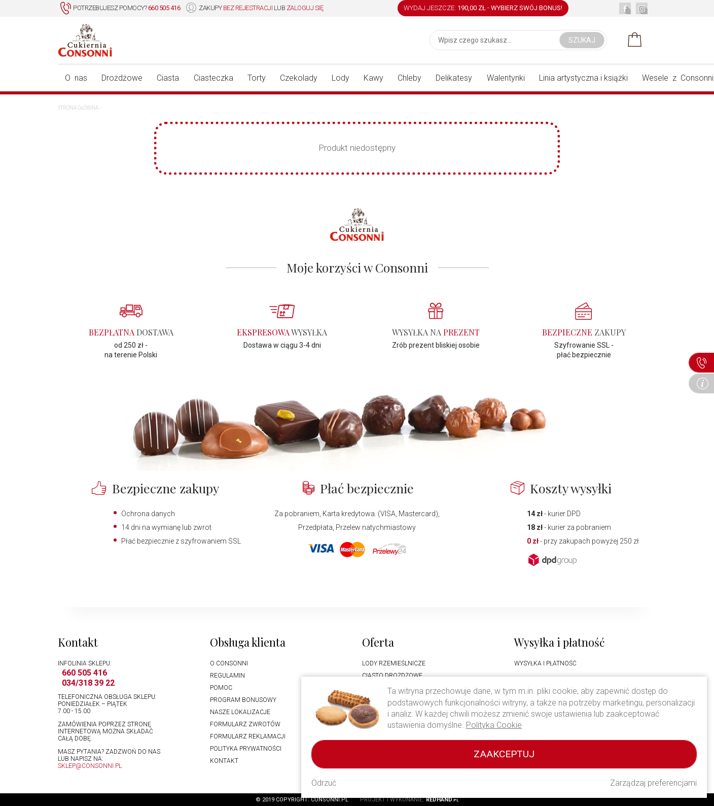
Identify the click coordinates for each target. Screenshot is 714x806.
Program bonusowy (243, 699)
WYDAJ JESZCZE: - (483, 8)
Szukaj (581, 40)
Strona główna (78, 108)
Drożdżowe (121, 78)
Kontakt (224, 760)
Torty (256, 78)
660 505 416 (84, 673)
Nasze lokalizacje (240, 712)
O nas (76, 78)
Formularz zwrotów (245, 724)
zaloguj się (305, 8)
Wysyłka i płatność (545, 663)
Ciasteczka (213, 78)
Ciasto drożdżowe (392, 675)
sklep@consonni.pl (90, 765)
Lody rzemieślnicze (393, 663)
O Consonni (229, 663)
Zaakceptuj (504, 754)
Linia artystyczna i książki (583, 78)
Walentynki (506, 78)
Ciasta (168, 78)
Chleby (409, 78)
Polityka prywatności (245, 748)
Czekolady (298, 78)
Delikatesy (454, 78)
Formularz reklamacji (247, 736)
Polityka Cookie (494, 725)
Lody (340, 78)
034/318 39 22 (88, 683)
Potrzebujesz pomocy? (120, 8)
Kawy (373, 78)
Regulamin (227, 675)
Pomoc (221, 687)
